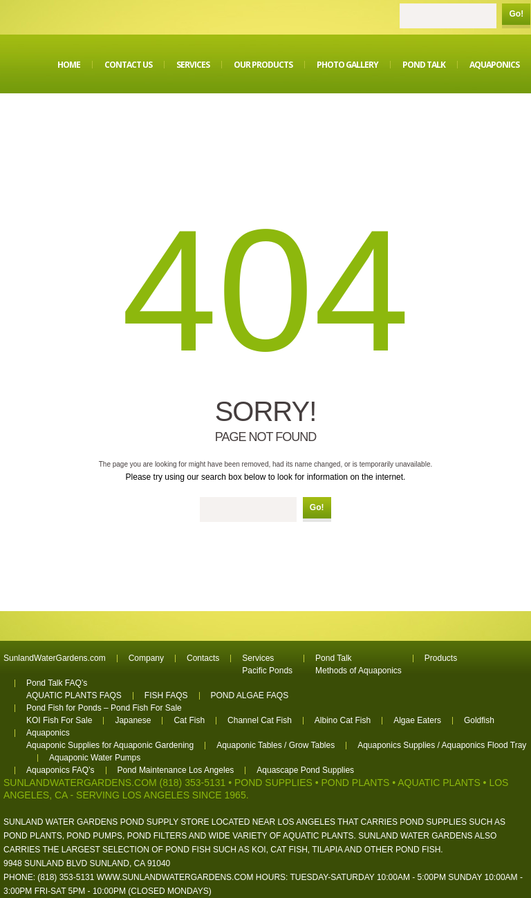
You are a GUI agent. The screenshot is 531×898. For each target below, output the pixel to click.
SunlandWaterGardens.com (54, 658)
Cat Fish (189, 720)
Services (192, 65)
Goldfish (479, 720)
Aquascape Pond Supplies (305, 770)
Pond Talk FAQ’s (56, 683)
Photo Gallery (347, 65)
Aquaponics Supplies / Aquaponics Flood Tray (441, 745)
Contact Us (128, 65)
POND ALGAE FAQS (250, 695)
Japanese (133, 720)
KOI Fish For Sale (59, 720)
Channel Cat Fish (259, 720)
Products (441, 658)
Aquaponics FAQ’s (60, 770)
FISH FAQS (166, 695)
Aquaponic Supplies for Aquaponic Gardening (110, 745)
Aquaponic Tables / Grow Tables (275, 745)
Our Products (263, 65)
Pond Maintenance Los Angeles (176, 770)
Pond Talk (423, 65)
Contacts (203, 658)
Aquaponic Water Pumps (94, 758)
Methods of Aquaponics (358, 670)
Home (68, 65)
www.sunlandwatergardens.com (175, 877)
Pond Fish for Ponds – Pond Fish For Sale (104, 708)
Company (146, 658)
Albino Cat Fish (343, 720)
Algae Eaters (417, 720)
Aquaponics (494, 65)
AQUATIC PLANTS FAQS (74, 695)
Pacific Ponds (267, 670)
